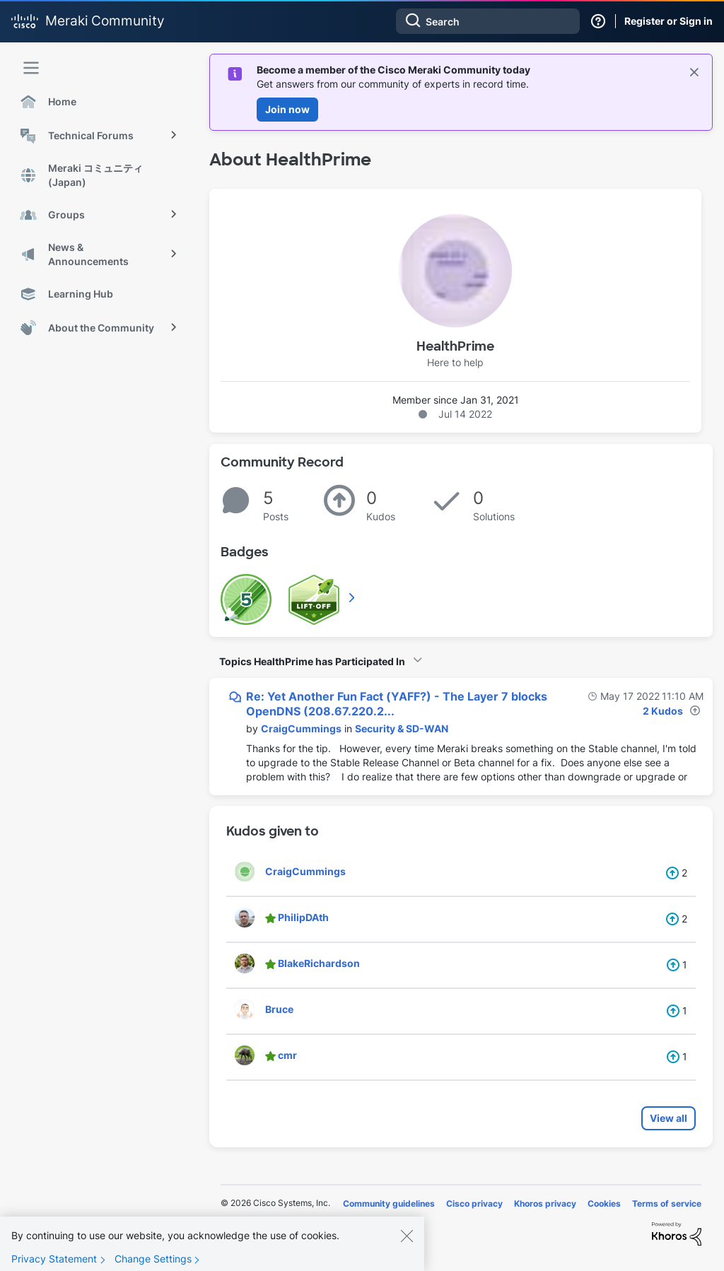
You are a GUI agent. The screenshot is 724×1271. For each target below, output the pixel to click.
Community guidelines (389, 1203)
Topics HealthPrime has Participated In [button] (312, 661)
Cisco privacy (474, 1203)
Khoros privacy (545, 1203)
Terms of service (666, 1203)
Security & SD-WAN (401, 728)
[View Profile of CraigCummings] (301, 728)
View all (668, 1118)
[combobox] (488, 21)
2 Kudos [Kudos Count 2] (663, 711)
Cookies (604, 1203)
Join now (287, 109)
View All (353, 597)
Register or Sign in (668, 21)
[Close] (406, 1243)
